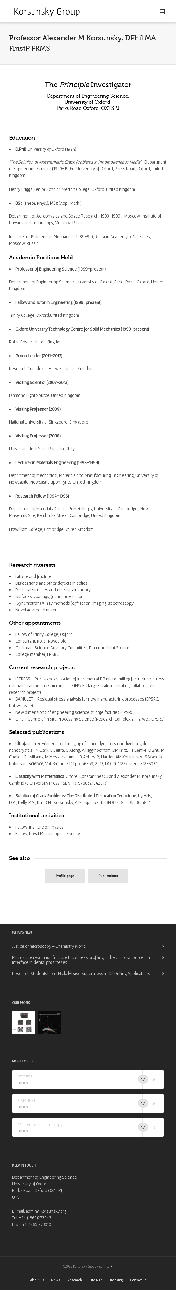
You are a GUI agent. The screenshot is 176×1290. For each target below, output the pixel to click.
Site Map (96, 1280)
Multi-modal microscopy (40, 1124)
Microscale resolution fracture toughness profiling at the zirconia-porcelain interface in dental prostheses (81, 960)
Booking (116, 1280)
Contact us (138, 1280)
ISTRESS (25, 1076)
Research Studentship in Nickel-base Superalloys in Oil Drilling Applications (81, 973)
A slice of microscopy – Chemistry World (49, 946)
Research (74, 1280)
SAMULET (26, 1100)
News (55, 1280)
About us (37, 1280)
